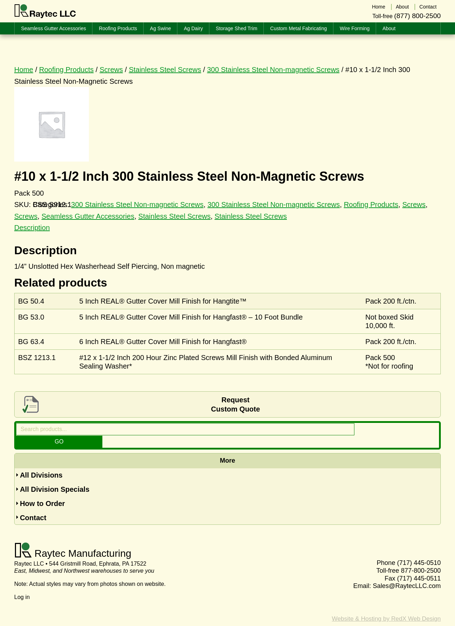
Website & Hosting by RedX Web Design (386, 606)
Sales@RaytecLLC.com (407, 573)
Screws (111, 70)
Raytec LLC (45, 11)
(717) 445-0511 (419, 566)
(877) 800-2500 (417, 15)
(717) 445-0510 (419, 551)
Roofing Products (66, 70)
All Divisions (41, 463)
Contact (33, 506)
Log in (22, 585)
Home (23, 70)
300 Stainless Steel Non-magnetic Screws (273, 70)
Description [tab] (32, 228)
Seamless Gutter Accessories (88, 216)
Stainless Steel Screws (165, 70)
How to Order (42, 491)
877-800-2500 (421, 558)
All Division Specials (55, 477)
